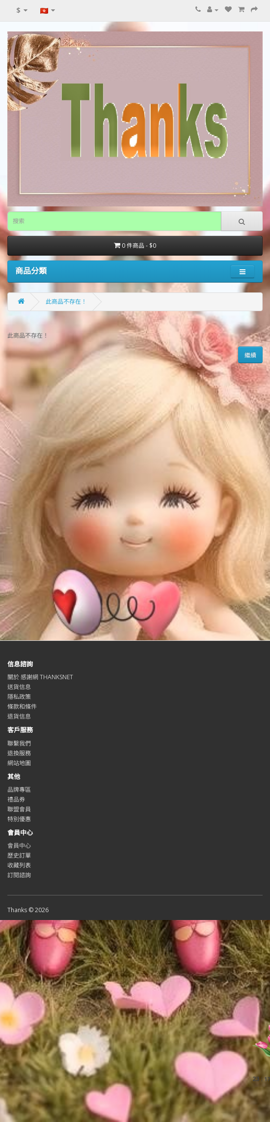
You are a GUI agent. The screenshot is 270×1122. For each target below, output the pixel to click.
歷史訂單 (19, 855)
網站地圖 (19, 763)
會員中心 (19, 845)
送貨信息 (19, 687)
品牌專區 (19, 789)
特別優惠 (19, 819)
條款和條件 (22, 706)
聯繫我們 (19, 743)
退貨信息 (19, 716)
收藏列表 (19, 865)
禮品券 (16, 799)
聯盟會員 (19, 809)
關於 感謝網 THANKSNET (40, 677)
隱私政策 (19, 696)
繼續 (250, 355)
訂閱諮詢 (19, 875)
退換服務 (19, 753)
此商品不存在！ (66, 301)
